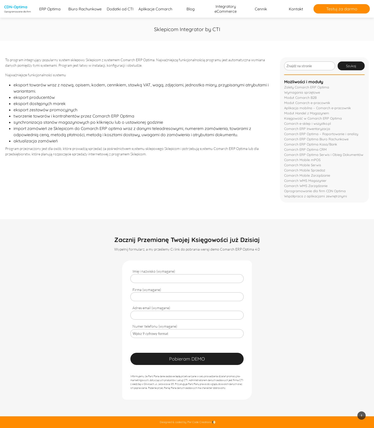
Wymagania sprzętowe (302, 92)
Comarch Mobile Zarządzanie (307, 175)
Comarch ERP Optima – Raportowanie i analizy (321, 134)
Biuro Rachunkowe (85, 8)
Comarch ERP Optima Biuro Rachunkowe (316, 139)
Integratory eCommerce (226, 9)
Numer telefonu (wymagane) (154, 326)
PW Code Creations (199, 422)
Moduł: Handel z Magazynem (306, 113)
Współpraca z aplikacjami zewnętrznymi (315, 196)
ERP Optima (50, 8)
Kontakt (296, 8)
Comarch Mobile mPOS (302, 160)
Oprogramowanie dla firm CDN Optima (315, 191)
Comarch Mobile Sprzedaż (304, 170)
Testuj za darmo (341, 8)
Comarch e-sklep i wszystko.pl (307, 123)
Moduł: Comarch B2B (300, 97)
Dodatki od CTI (120, 8)
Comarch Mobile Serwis (302, 165)
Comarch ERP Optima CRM (305, 149)
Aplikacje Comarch (155, 8)
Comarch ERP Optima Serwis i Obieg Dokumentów (323, 155)
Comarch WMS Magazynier (305, 180)
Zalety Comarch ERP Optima (306, 87)
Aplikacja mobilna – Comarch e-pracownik (317, 108)
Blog (190, 8)
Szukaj (351, 66)
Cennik (261, 8)
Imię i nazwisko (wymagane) (153, 271)
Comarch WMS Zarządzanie (306, 186)
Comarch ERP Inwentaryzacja (307, 129)
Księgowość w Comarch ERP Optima (313, 118)
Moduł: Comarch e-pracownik (307, 103)
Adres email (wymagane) (151, 308)
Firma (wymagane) (146, 289)
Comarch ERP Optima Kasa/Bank (310, 144)
